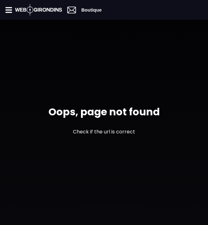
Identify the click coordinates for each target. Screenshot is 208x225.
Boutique (91, 9)
